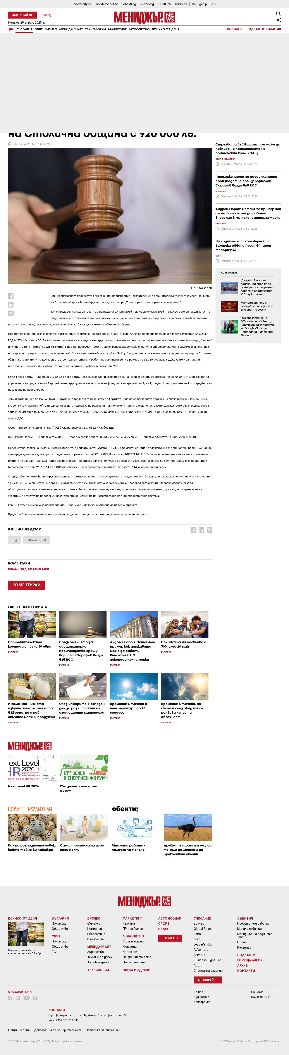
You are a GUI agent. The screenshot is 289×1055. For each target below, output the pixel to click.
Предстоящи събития (253, 923)
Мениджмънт (71, 29)
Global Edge (202, 928)
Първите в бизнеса (172, 4)
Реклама (129, 923)
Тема (197, 933)
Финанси (93, 923)
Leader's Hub (203, 944)
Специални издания (208, 970)
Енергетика (96, 933)
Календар (244, 947)
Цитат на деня (134, 962)
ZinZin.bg (147, 4)
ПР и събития (133, 928)
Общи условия (19, 1030)
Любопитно (139, 29)
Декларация (202, 1001)
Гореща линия (250, 960)
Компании (94, 928)
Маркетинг (117, 29)
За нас (198, 991)
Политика (59, 923)
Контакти (246, 970)
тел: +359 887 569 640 (63, 1020)
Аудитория (201, 996)
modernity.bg (82, 4)
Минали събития (249, 928)
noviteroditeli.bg (107, 4)
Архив (198, 965)
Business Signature (207, 960)
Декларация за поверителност (57, 1030)
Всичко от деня (165, 29)
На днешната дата (137, 957)
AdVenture (201, 949)
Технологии (95, 29)
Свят (38, 29)
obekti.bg (129, 4)
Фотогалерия (133, 941)
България (24, 29)
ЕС (54, 951)
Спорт (164, 923)
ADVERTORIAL (229, 273)
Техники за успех (99, 957)
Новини (242, 942)
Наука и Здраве (136, 969)
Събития (273, 29)
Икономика (95, 939)
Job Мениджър (98, 962)
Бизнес (51, 29)
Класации (130, 946)
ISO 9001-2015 (260, 996)
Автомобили (169, 918)
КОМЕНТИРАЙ (26, 585)
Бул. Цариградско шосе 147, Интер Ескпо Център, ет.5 (87, 1015)
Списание (235, 29)
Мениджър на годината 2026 (254, 935)
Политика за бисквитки (103, 1030)
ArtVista (199, 954)
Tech (197, 939)
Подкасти (255, 29)
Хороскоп (130, 951)
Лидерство (95, 951)
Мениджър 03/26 (204, 4)
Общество (60, 928)
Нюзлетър (170, 938)
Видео (164, 928)
